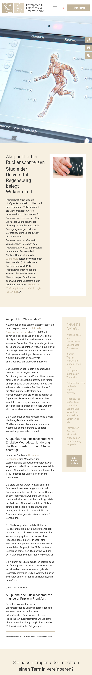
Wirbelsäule (12, 258)
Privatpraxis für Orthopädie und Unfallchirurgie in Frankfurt (23, 288)
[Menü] (55, 8)
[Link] (23, 8)
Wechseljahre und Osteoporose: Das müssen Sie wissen (74, 341)
